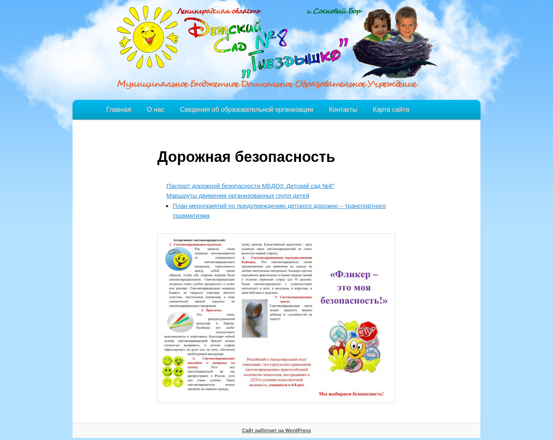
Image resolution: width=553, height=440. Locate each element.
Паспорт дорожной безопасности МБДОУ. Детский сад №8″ (250, 185)
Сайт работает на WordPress (276, 430)
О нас (155, 109)
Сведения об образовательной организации (246, 109)
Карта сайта (391, 109)
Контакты (343, 109)
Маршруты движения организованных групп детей (237, 195)
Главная (118, 109)
